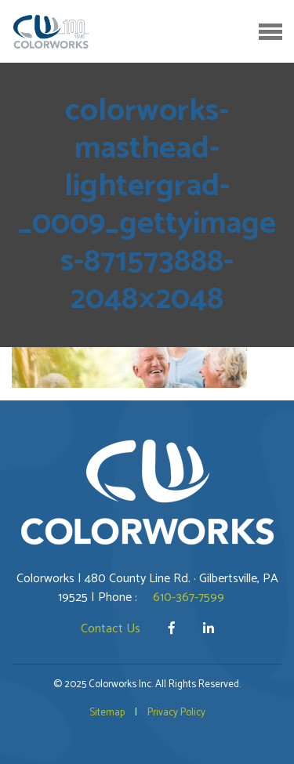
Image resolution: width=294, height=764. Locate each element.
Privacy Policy (176, 712)
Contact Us (110, 628)
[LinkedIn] (208, 628)
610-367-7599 (188, 597)
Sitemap (107, 712)
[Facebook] (173, 628)
